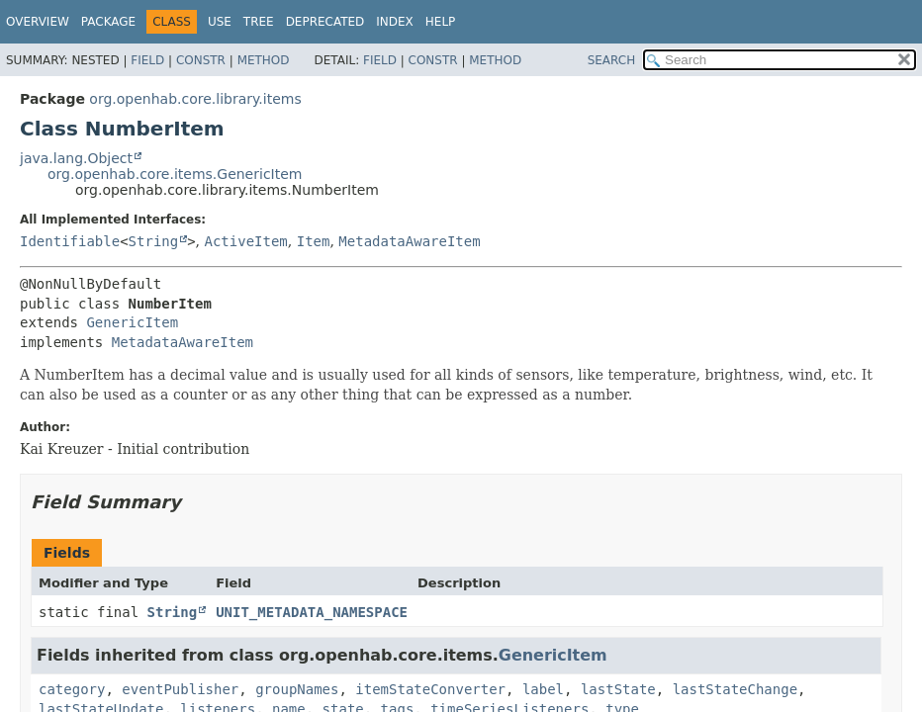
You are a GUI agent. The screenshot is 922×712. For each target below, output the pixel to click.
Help (440, 22)
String (154, 241)
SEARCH (612, 60)
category (72, 689)
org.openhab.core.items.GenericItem (174, 174)
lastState (618, 689)
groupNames (296, 689)
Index (395, 22)
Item (313, 241)
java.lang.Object (76, 158)
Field (147, 60)
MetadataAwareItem (409, 241)
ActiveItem (246, 241)
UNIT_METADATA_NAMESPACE (312, 612)
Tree (258, 22)
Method (263, 60)
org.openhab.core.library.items (195, 99)
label (543, 689)
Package (108, 22)
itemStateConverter (430, 689)
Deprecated (325, 22)
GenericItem (132, 322)
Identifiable (70, 241)
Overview (37, 22)
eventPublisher (180, 689)
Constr (201, 60)
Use (219, 22)
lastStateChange (735, 689)
